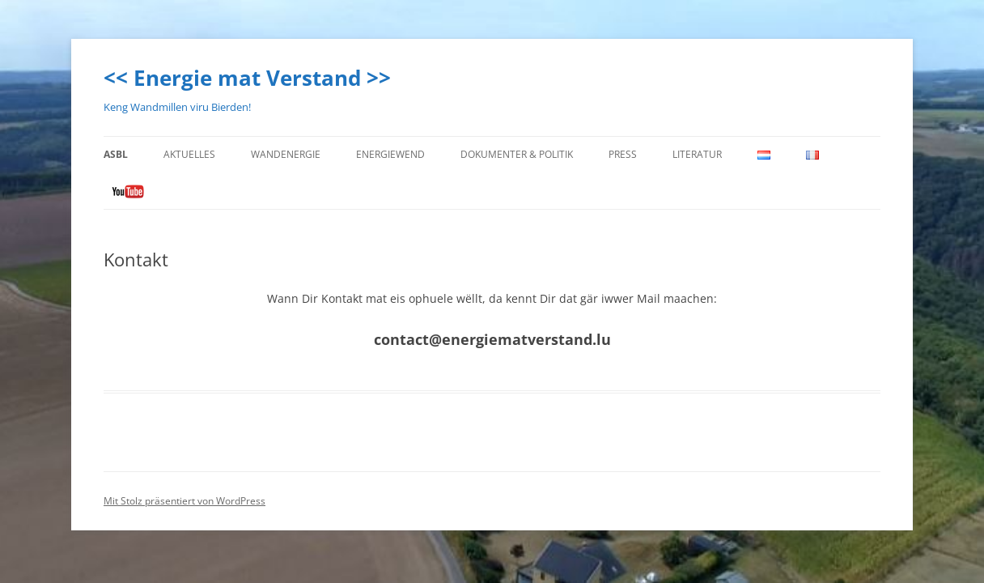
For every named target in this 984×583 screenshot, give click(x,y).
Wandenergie (285, 154)
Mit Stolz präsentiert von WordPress (184, 501)
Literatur (697, 154)
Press (623, 154)
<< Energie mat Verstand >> (247, 77)
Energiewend (390, 154)
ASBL (116, 154)
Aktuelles (189, 154)
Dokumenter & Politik (516, 154)
